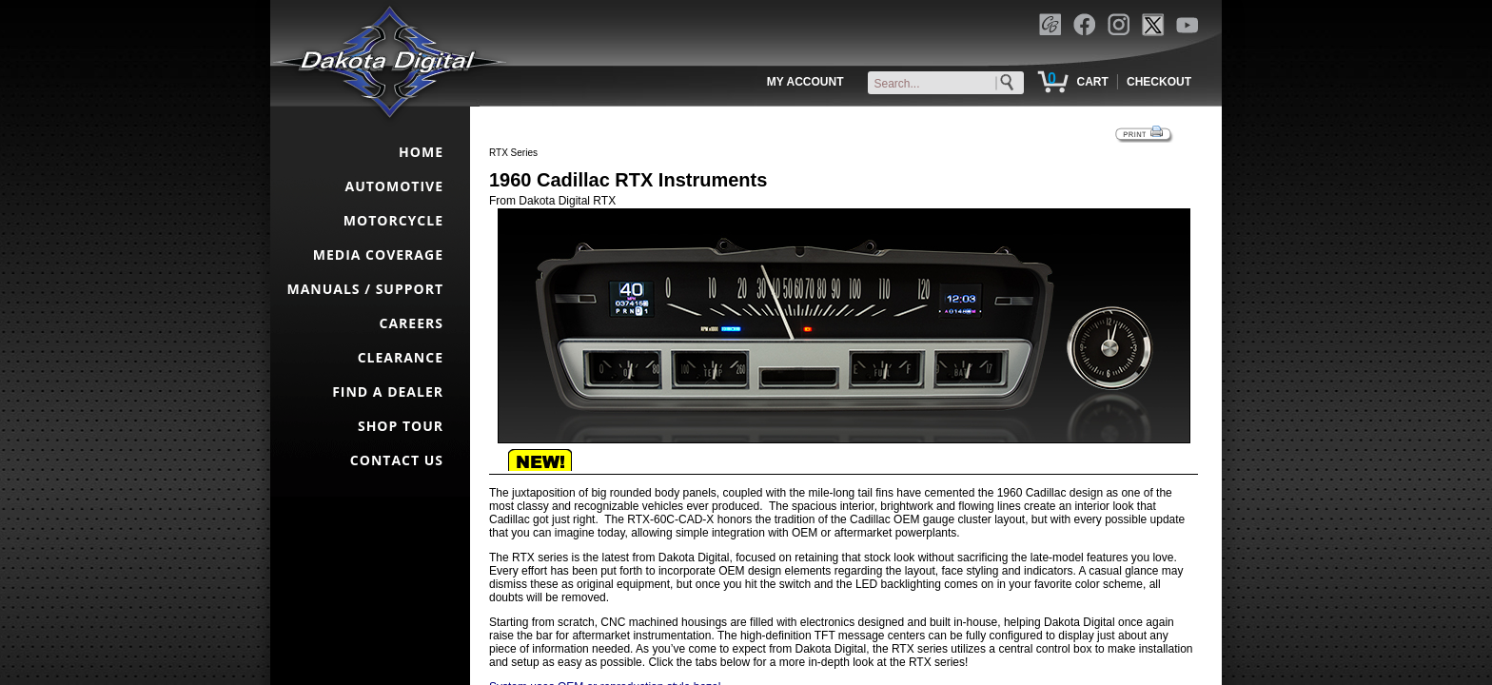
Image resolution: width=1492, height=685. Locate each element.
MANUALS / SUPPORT (364, 289)
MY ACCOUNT (805, 81)
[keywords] (950, 83)
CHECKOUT (1159, 81)
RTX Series (513, 152)
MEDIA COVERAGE (378, 254)
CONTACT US (396, 460)
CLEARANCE (400, 357)
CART (1092, 81)
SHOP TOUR (400, 426)
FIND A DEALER (387, 391)
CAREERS (411, 323)
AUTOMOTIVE (393, 186)
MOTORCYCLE (393, 220)
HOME (421, 152)
